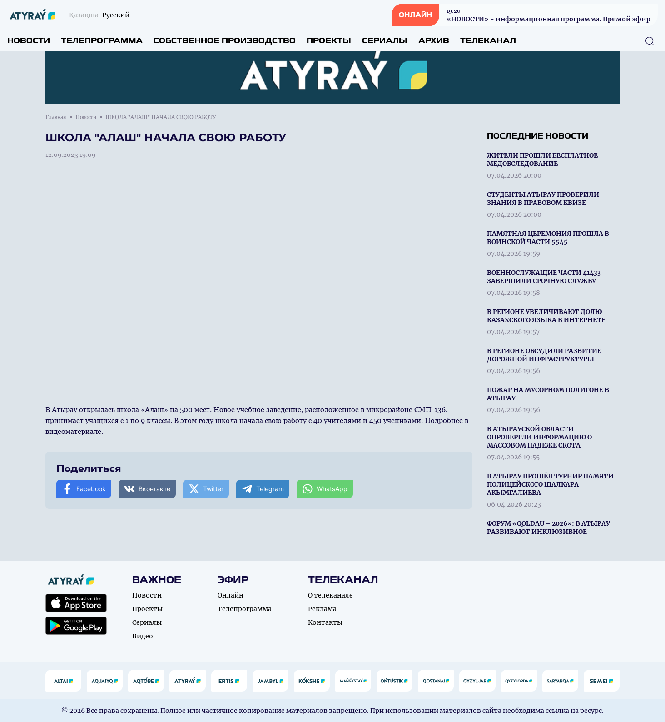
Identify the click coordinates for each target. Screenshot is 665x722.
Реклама (322, 609)
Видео (142, 636)
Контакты (325, 622)
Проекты (329, 40)
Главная (55, 117)
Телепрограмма (102, 40)
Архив (433, 40)
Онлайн (230, 595)
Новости (28, 40)
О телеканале (330, 595)
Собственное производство (225, 40)
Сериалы (384, 40)
